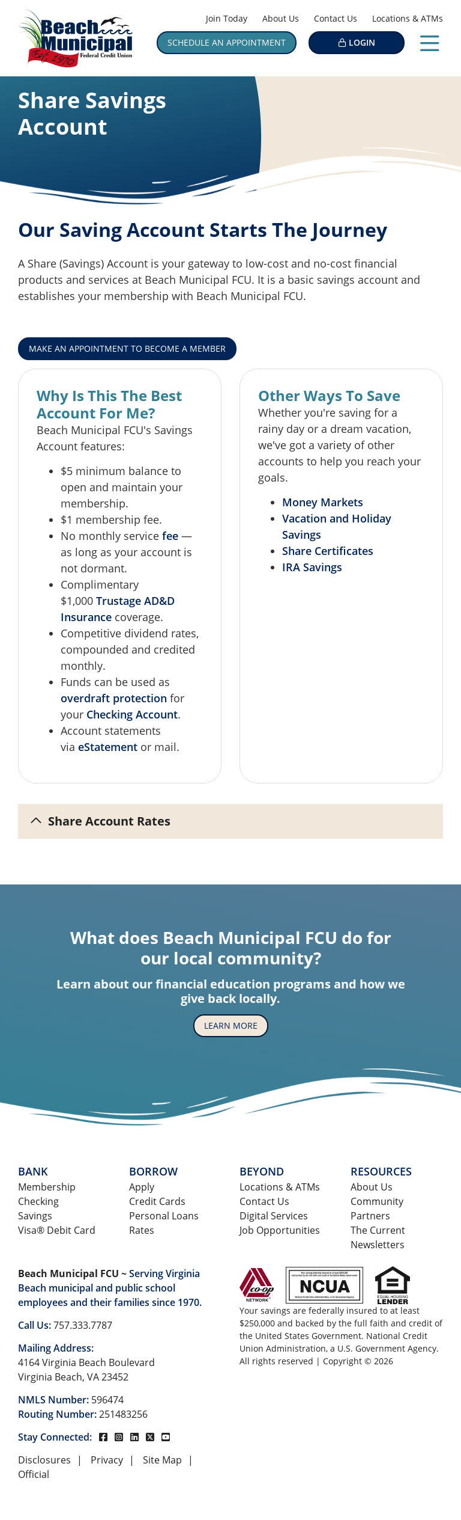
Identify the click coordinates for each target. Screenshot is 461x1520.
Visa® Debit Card (56, 1230)
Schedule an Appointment (226, 42)
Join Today (226, 18)
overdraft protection (114, 698)
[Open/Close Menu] (430, 41)
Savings (35, 1215)
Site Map (162, 1459)
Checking (38, 1201)
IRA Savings (312, 567)
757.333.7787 (82, 1325)
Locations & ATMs (407, 18)
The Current (378, 1230)
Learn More (231, 1025)
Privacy (107, 1459)
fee (170, 536)
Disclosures (44, 1459)
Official (33, 1474)
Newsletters (378, 1244)
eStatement (107, 747)
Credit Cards (157, 1201)
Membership (47, 1187)
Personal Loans (164, 1215)
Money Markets (322, 502)
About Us (280, 18)
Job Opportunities (280, 1230)
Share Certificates (327, 551)
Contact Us (335, 18)
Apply (141, 1187)
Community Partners (377, 1208)
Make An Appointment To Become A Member (127, 348)
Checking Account (132, 714)
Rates (141, 1230)
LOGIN (362, 42)
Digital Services (274, 1215)
